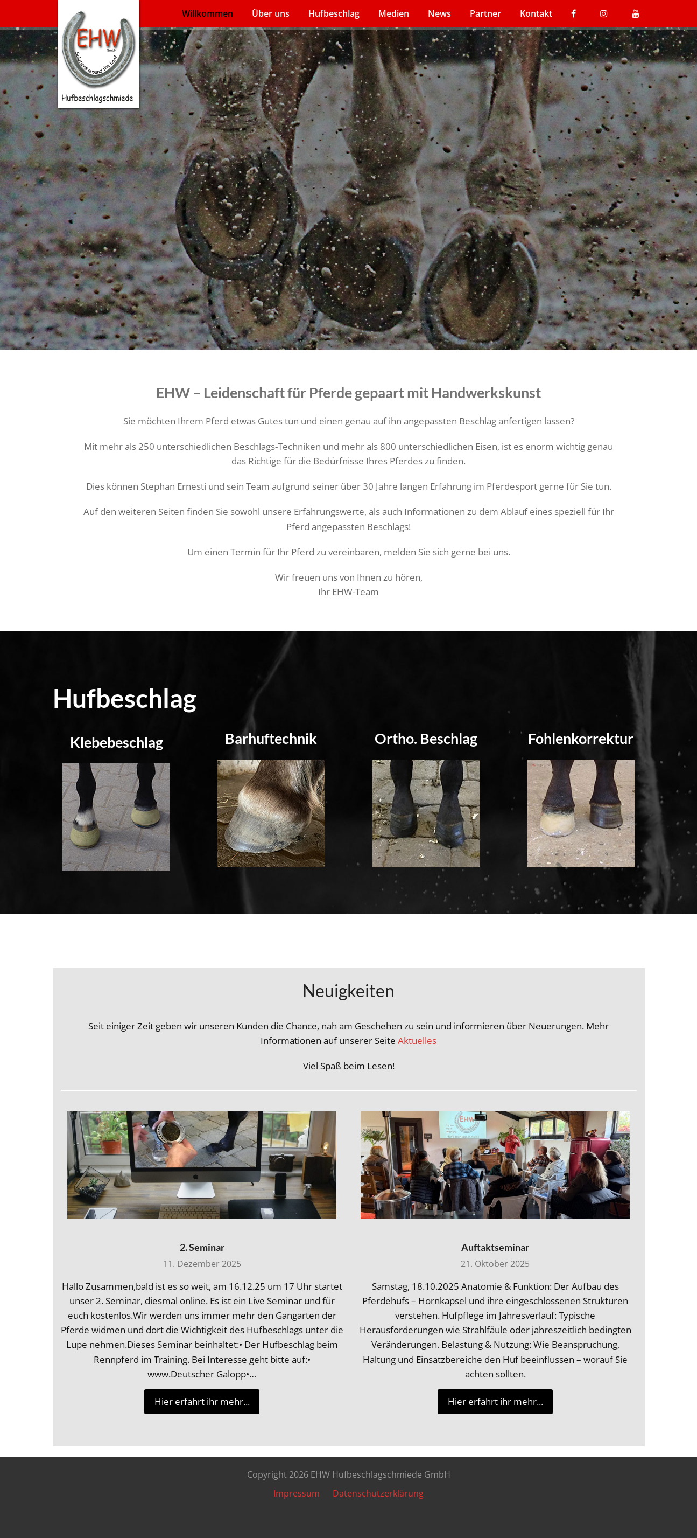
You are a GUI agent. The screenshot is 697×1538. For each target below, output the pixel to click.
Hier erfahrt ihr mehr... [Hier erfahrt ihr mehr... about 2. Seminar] (202, 1401)
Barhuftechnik (271, 738)
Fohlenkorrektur (580, 738)
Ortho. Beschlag (426, 738)
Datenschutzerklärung (378, 1493)
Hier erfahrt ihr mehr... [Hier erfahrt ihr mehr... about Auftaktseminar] (495, 1401)
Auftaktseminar (495, 1247)
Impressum (296, 1493)
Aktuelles (417, 1040)
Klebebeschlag (116, 742)
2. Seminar (202, 1247)
